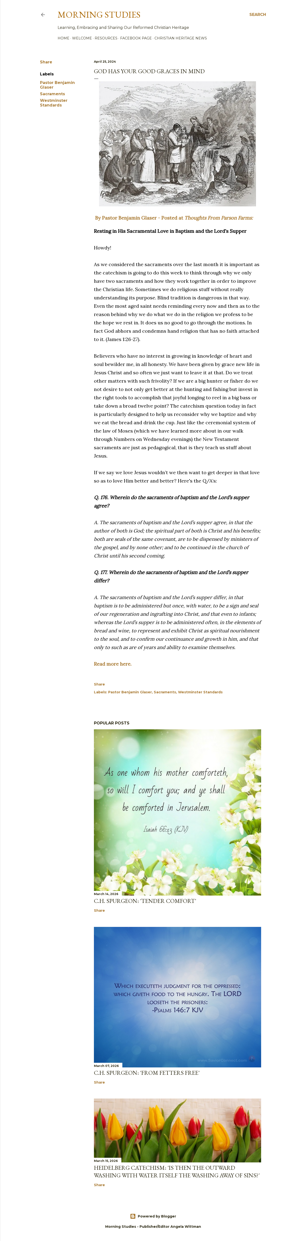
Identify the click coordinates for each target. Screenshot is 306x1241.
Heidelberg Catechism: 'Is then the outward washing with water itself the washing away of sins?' (177, 1171)
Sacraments (52, 94)
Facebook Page (136, 38)
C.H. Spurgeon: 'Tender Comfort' (145, 901)
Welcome (82, 38)
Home (63, 38)
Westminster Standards (53, 102)
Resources (106, 38)
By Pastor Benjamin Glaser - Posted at (173, 218)
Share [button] (46, 62)
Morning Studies (99, 14)
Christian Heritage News (180, 38)
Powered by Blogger (153, 1216)
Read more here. (112, 664)
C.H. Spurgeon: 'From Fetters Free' (147, 1072)
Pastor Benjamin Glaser (130, 692)
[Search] (257, 15)
